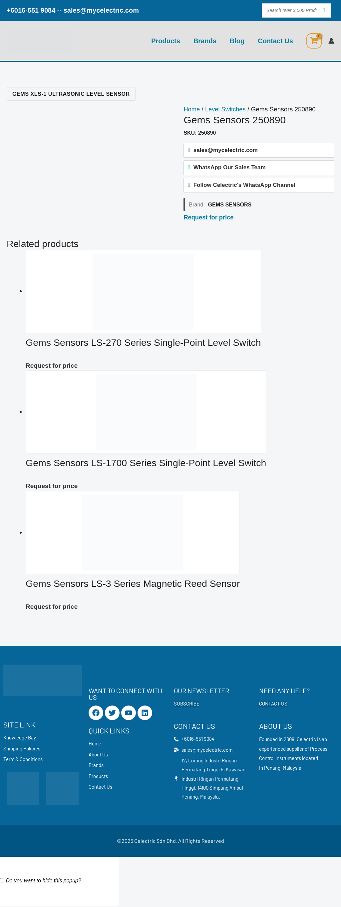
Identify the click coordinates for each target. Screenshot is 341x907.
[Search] (324, 10)
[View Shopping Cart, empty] (314, 41)
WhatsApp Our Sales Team (229, 168)
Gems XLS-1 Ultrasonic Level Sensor (71, 94)
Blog (237, 41)
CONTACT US (273, 704)
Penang (272, 768)
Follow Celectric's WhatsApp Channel (244, 187)
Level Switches (227, 109)
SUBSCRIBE (186, 704)
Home (191, 109)
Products (165, 41)
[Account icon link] (331, 41)
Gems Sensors (229, 206)
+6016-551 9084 (31, 10)
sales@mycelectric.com (101, 10)
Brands (204, 41)
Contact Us (275, 41)
